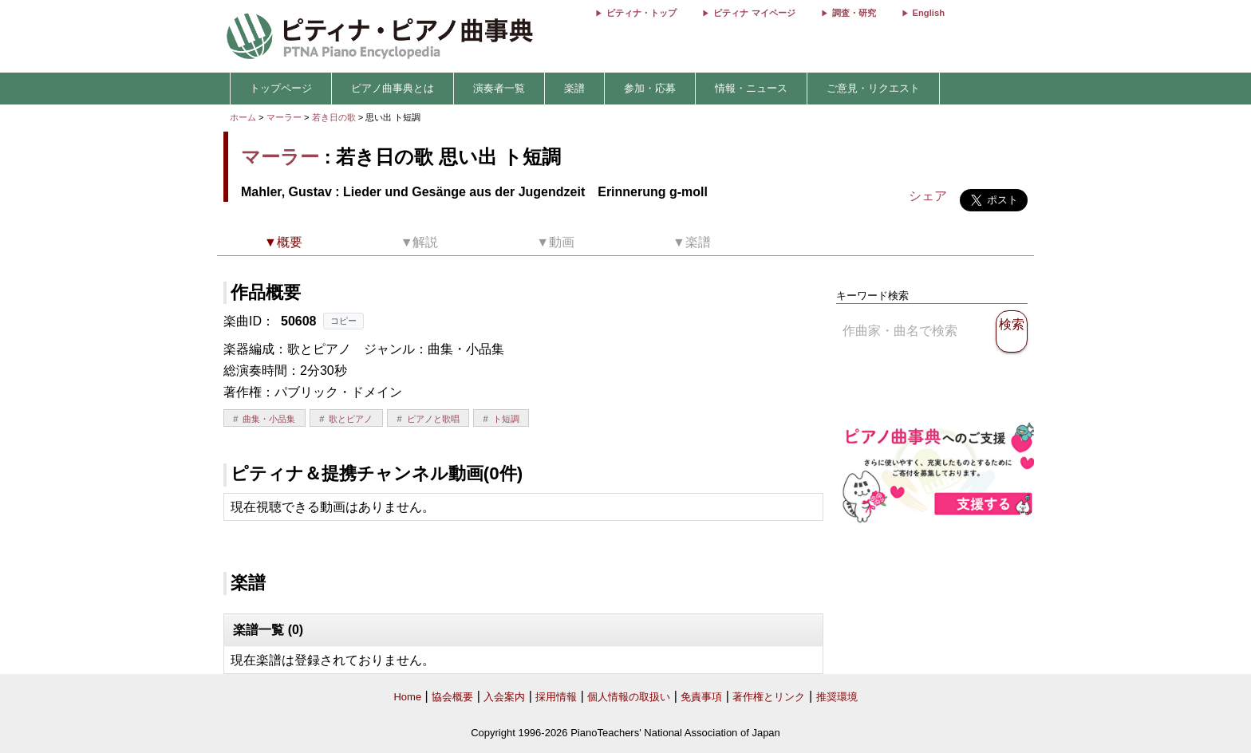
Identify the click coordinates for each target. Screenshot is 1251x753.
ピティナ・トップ (641, 13)
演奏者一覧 (499, 88)
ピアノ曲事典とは (392, 88)
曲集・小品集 (269, 419)
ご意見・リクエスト (873, 88)
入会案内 (504, 697)
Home (407, 697)
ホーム (243, 117)
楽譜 (574, 88)
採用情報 (556, 697)
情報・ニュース (751, 88)
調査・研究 (854, 13)
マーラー (284, 117)
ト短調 (506, 419)
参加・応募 (650, 88)
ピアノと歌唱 (433, 419)
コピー (343, 320)
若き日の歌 (335, 117)
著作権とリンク (768, 697)
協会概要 (452, 697)
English (929, 13)
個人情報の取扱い (628, 697)
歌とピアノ (351, 419)
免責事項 (701, 697)
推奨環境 (837, 697)
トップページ (281, 88)
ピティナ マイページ (754, 13)
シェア (928, 196)
